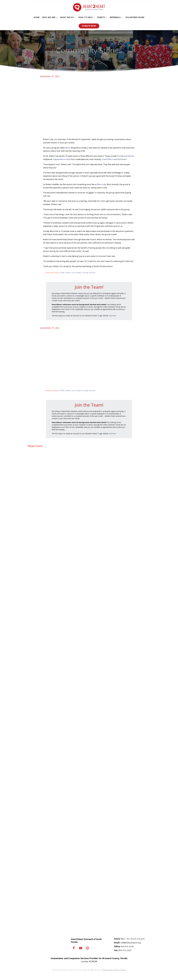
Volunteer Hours (134, 17)
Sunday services (89, 272)
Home (37, 17)
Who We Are (48, 17)
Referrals (115, 17)
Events (101, 17)
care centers (77, 272)
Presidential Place (124, 156)
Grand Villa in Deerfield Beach (114, 159)
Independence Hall (61, 159)
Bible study (101, 184)
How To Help (85, 17)
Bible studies (66, 272)
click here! (112, 316)
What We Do (67, 17)
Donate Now (89, 26)
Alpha (67, 147)
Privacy (105, 970)
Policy (110, 970)
